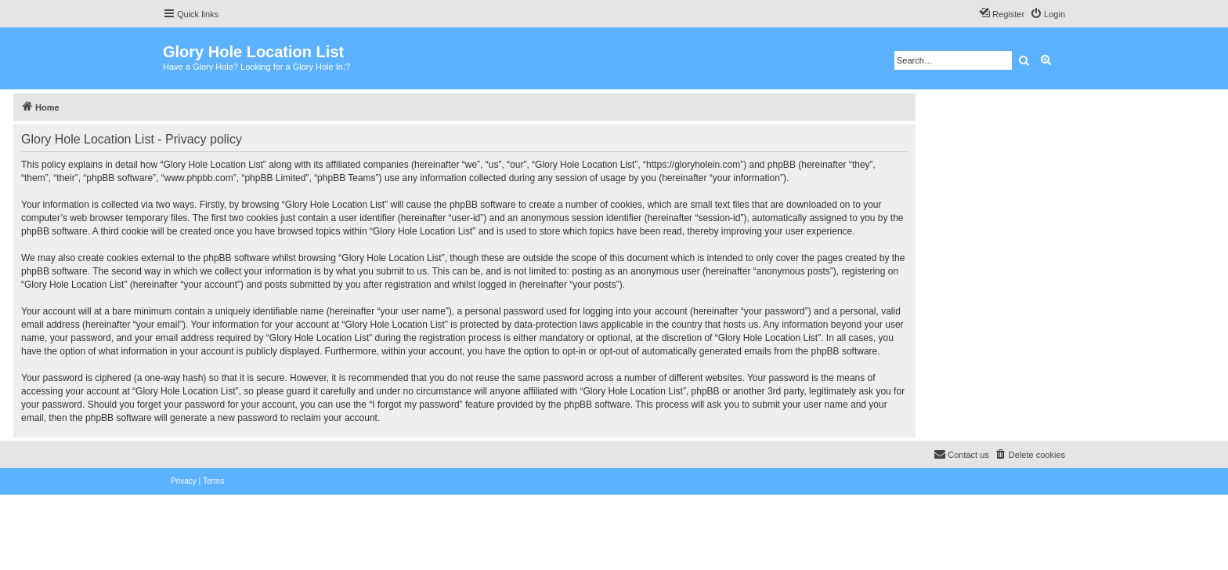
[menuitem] (1047, 14)
